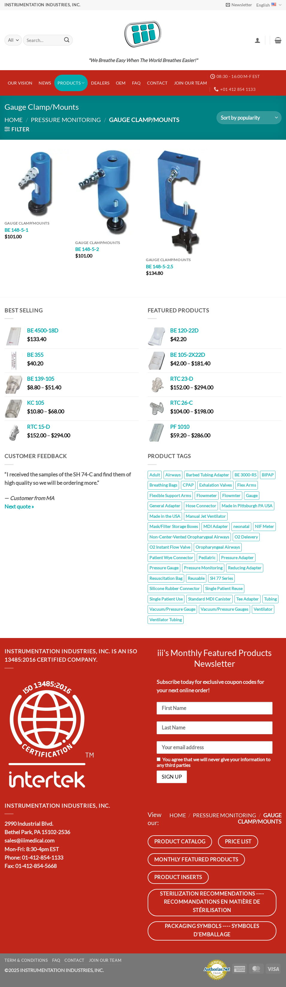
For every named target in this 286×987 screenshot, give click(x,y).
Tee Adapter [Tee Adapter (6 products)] (247, 598)
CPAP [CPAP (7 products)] (188, 485)
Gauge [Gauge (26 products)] (252, 495)
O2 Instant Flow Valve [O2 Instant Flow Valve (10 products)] (169, 547)
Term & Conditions (26, 960)
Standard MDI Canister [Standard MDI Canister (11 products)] (209, 598)
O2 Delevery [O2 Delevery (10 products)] (246, 536)
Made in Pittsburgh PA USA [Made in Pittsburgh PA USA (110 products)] (247, 505)
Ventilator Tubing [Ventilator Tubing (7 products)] (165, 619)
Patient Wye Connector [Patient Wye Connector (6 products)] (171, 557)
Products (71, 83)
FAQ (136, 82)
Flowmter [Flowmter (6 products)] (231, 495)
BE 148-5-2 (87, 249)
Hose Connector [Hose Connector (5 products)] (201, 505)
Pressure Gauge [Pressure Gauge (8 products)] (163, 567)
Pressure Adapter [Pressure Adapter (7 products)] (237, 557)
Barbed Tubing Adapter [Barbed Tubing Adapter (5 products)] (207, 474)
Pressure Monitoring (66, 119)
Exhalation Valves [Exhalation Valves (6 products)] (215, 485)
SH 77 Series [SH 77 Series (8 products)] (221, 578)
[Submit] (66, 40)
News (45, 82)
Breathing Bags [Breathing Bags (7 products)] (163, 485)
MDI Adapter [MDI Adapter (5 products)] (215, 526)
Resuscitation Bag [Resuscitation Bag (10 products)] (165, 578)
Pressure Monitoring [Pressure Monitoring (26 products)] (203, 567)
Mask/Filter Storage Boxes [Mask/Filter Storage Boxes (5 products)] (173, 526)
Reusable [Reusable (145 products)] (196, 578)
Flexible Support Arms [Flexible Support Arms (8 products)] (170, 495)
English (269, 5)
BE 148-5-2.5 (159, 266)
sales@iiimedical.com (29, 840)
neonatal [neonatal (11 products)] (241, 526)
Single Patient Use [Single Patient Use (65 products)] (166, 598)
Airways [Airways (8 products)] (173, 474)
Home (13, 119)
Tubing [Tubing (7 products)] (270, 598)
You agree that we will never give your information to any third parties (213, 762)
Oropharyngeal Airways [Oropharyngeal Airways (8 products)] (218, 547)
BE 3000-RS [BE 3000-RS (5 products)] (245, 474)
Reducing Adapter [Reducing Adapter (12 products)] (244, 567)
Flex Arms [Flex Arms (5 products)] (246, 485)
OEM (121, 82)
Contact (157, 82)
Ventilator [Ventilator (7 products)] (263, 609)
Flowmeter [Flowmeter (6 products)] (206, 495)
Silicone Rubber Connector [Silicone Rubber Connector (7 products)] (174, 588)
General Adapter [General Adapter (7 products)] (164, 505)
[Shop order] (249, 117)
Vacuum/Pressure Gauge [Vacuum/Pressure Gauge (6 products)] (172, 609)
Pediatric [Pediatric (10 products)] (207, 557)
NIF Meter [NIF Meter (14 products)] (264, 526)
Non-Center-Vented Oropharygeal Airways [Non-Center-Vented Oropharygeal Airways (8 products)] (189, 536)
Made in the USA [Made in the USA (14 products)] (164, 516)
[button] (239, 5)
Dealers (100, 82)
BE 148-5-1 (16, 230)
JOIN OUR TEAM (190, 82)
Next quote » (19, 506)
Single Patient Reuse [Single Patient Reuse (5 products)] (224, 588)
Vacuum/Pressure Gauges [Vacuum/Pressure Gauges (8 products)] (224, 609)
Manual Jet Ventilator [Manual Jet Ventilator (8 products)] (206, 516)
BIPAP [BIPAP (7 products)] (268, 474)
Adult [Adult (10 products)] (154, 474)
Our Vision (20, 82)
